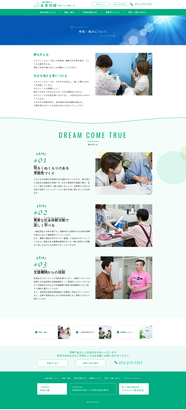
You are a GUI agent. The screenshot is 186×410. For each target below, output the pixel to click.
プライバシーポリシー (132, 378)
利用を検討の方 (90, 12)
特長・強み (69, 12)
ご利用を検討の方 (87, 332)
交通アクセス (100, 4)
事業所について (113, 12)
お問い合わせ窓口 (119, 4)
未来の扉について (48, 12)
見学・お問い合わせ (137, 12)
